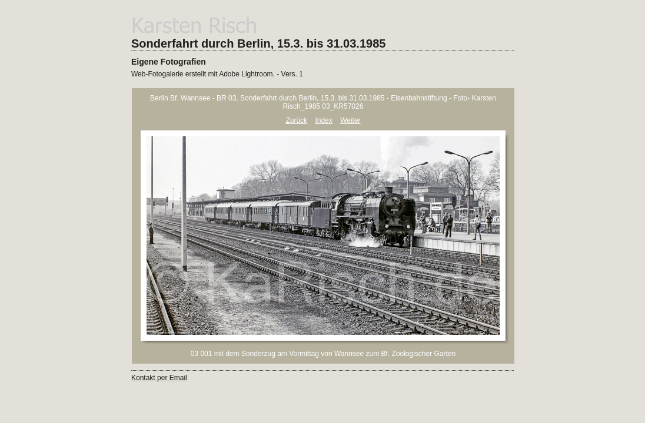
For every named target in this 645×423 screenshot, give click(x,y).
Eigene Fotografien (168, 61)
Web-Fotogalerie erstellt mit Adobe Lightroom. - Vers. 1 (217, 74)
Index (323, 120)
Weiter (350, 120)
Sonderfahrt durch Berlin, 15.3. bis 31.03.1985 (258, 43)
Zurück (296, 120)
